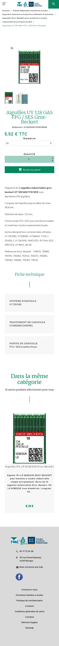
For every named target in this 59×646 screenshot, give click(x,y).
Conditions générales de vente (29, 611)
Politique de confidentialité (29, 600)
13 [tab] (27, 517)
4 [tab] (22, 513)
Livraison (29, 606)
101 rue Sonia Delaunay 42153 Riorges (30, 559)
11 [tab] (17, 517)
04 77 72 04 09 (26, 551)
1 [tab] (8, 513)
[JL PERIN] (29, 539)
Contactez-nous (29, 589)
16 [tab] (41, 517)
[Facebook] (22, 576)
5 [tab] (27, 513)
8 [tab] (41, 513)
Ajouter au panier (29, 170)
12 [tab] (22, 517)
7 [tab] (36, 513)
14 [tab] (32, 517)
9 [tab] (46, 513)
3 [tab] (17, 513)
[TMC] (29, 4)
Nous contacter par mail (31, 567)
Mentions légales (29, 622)
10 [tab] (50, 513)
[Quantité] (29, 159)
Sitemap (29, 627)
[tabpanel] (29, 463)
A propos (29, 616)
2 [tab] (13, 513)
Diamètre (29, 138)
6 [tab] (32, 513)
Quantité (30, 153)
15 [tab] (36, 517)
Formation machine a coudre (29, 595)
